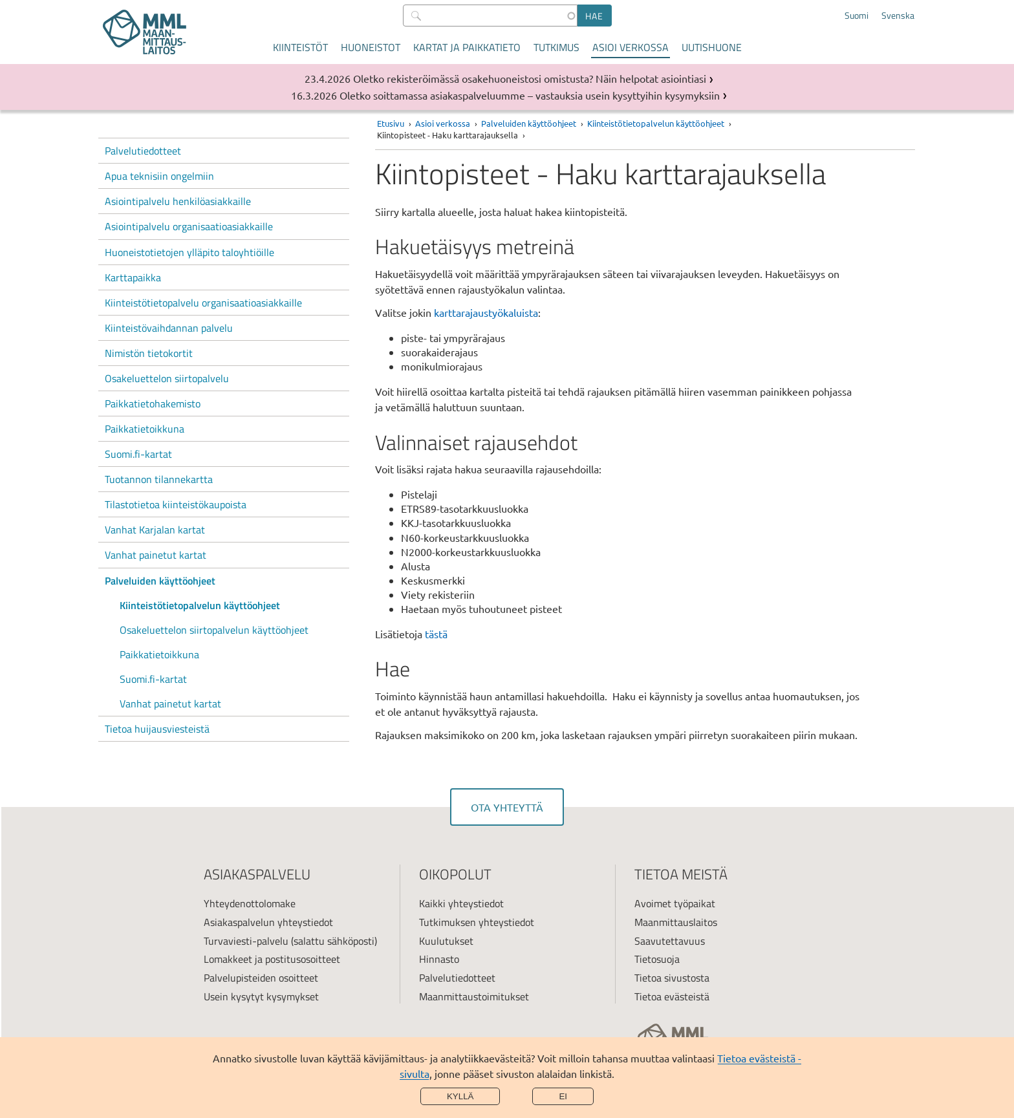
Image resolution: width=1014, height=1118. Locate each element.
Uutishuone (712, 47)
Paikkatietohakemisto (152, 403)
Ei (563, 1096)
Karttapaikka (133, 277)
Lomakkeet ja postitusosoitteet (272, 959)
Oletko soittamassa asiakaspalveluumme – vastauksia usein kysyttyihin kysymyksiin (530, 95)
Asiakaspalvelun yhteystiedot (268, 922)
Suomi (856, 15)
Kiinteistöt (300, 47)
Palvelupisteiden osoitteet (261, 977)
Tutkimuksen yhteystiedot (476, 922)
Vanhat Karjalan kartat (155, 529)
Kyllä (460, 1096)
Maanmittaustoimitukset (474, 996)
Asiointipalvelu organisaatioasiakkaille (189, 226)
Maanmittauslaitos (675, 922)
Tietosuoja (657, 959)
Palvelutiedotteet (143, 150)
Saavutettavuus (669, 941)
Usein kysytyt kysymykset (261, 996)
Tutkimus (556, 47)
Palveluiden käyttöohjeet (160, 580)
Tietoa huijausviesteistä (157, 728)
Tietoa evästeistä (671, 996)
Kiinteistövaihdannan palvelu (169, 328)
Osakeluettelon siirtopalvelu (167, 378)
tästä (436, 633)
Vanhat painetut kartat (155, 555)
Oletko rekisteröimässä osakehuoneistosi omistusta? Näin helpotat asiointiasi (529, 78)
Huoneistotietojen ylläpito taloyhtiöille (189, 252)
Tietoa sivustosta (671, 977)
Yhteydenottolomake (250, 903)
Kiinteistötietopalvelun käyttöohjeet (200, 605)
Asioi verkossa (630, 47)
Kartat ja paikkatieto (467, 47)
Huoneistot (370, 47)
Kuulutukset (446, 941)
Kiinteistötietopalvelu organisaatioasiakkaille (203, 302)
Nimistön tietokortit (149, 353)
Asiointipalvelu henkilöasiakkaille (178, 201)
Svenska (897, 15)
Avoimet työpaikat (674, 903)
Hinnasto (439, 959)
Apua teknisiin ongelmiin (159, 176)
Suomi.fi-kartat (138, 454)
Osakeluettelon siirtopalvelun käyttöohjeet (214, 630)
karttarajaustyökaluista (486, 312)
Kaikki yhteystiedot (461, 903)
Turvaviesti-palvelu (246, 941)
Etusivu (390, 123)
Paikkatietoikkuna (144, 428)
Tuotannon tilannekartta (159, 479)
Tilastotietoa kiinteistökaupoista (175, 504)
